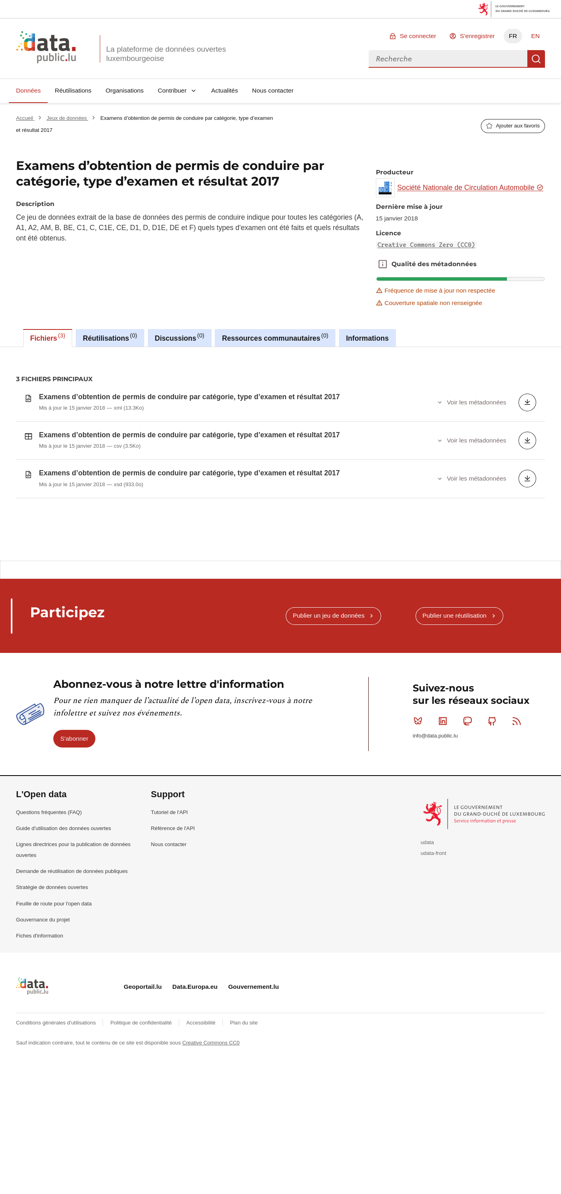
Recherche (536, 59)
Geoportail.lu (143, 1060)
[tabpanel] (280, 453)
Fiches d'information (39, 1010)
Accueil (25, 118)
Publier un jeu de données (329, 690)
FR (513, 35)
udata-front (433, 928)
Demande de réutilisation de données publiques (72, 946)
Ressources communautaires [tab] (275, 337)
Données (28, 90)
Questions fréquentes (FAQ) (49, 886)
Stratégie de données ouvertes (52, 962)
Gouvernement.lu (253, 1060)
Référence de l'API (173, 902)
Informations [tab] (367, 338)
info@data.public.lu (435, 810)
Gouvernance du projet (43, 994)
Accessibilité (201, 1097)
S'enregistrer (477, 35)
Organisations (125, 90)
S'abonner (75, 812)
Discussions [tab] (179, 337)
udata (427, 917)
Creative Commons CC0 (211, 1117)
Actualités (224, 90)
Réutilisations (73, 90)
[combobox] (448, 59)
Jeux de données (67, 118)
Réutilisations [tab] (110, 337)
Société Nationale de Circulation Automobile (470, 188)
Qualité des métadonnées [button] (382, 264)
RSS (518, 795)
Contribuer (172, 90)
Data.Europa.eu (195, 1060)
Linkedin (445, 795)
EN (535, 35)
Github (494, 795)
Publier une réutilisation (454, 690)
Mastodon (469, 795)
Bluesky (420, 795)
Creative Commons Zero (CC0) (426, 244)
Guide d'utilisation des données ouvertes (63, 902)
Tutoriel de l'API (169, 886)
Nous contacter (273, 90)
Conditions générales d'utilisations (56, 1097)
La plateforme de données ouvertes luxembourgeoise (166, 54)
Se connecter (418, 35)
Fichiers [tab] (47, 337)
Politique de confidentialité (141, 1097)
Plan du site (244, 1097)
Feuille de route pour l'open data (54, 978)
